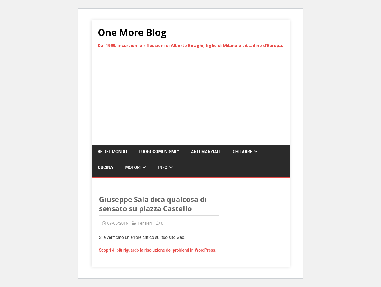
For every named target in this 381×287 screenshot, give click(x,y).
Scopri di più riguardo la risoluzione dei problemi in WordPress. (157, 250)
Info (162, 167)
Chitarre (242, 151)
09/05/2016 (117, 223)
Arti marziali (206, 151)
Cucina (105, 167)
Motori (133, 167)
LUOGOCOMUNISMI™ (159, 151)
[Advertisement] (191, 100)
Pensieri (145, 223)
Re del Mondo (112, 151)
